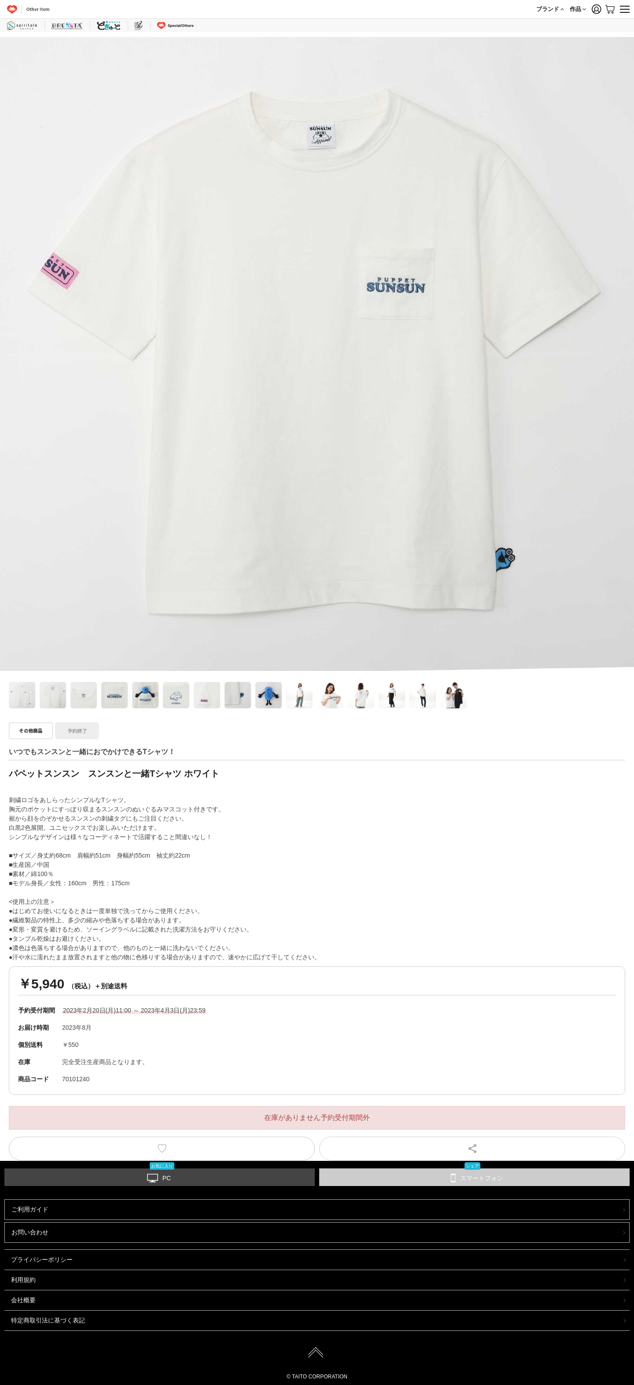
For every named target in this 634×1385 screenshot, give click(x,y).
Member (596, 9)
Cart (610, 9)
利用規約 (23, 1279)
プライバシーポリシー (42, 1259)
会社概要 (23, 1300)
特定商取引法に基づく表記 (48, 1320)
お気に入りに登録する (162, 1148)
